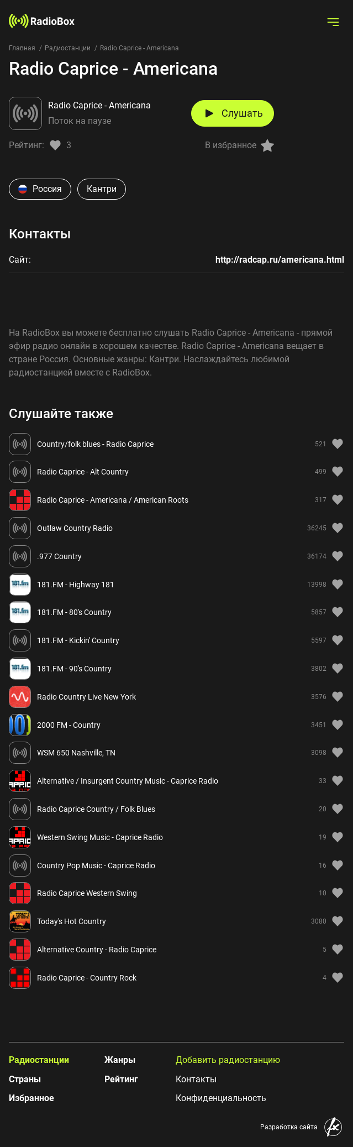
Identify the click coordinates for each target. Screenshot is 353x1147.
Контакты (196, 1079)
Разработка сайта (289, 1127)
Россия (40, 189)
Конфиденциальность (221, 1098)
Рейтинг (121, 1079)
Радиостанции (68, 48)
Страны (25, 1079)
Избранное (31, 1098)
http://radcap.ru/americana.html (279, 259)
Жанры (119, 1060)
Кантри (102, 189)
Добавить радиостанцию (228, 1060)
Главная (22, 48)
